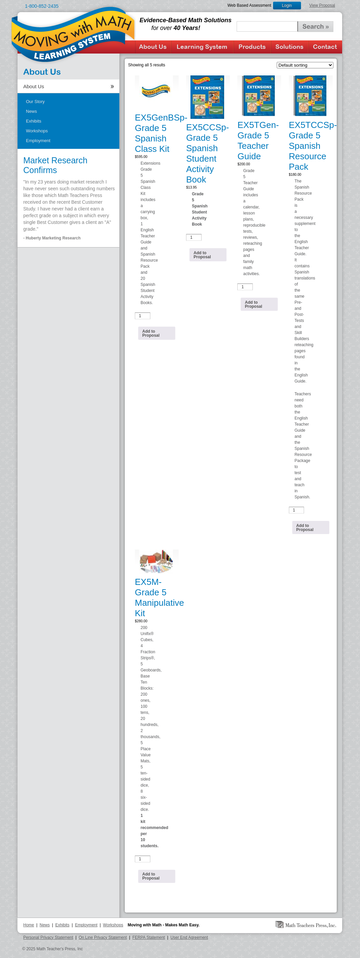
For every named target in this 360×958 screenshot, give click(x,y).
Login (287, 5)
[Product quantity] (142, 315)
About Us (153, 47)
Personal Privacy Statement (48, 937)
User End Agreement (189, 937)
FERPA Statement (148, 937)
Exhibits (33, 121)
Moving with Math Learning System (73, 34)
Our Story (35, 101)
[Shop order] (305, 65)
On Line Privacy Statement (103, 937)
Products (252, 47)
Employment (38, 140)
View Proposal (322, 5)
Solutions (289, 47)
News (31, 111)
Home (28, 925)
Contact (325, 47)
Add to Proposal (150, 333)
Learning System (202, 47)
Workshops (37, 130)
